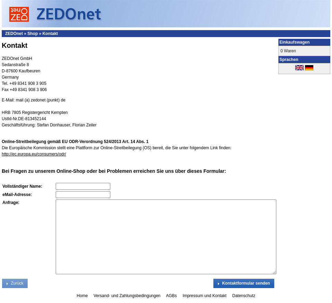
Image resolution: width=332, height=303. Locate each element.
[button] (244, 283)
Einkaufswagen (294, 42)
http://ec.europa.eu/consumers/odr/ (34, 154)
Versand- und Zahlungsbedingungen (128, 295)
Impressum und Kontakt (205, 295)
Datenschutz (243, 295)
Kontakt (50, 33)
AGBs (172, 295)
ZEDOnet (14, 33)
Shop (32, 33)
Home (83, 295)
